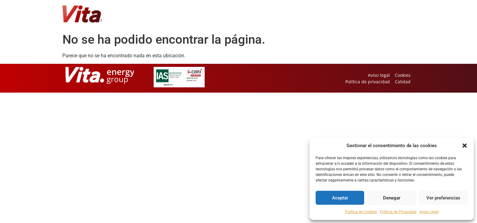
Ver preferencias (443, 198)
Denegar (391, 198)
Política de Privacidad (398, 212)
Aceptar (340, 198)
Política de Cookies (361, 212)
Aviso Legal (429, 212)
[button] (465, 145)
